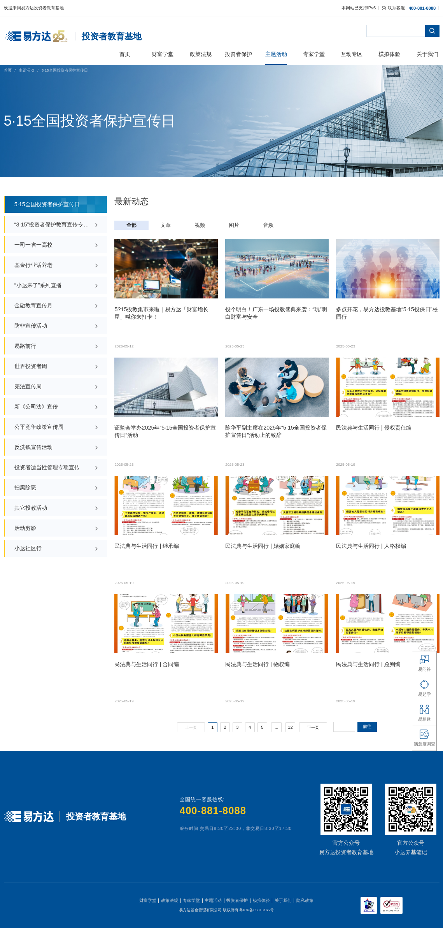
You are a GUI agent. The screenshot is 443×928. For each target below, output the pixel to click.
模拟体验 (261, 900)
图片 (234, 225)
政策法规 (169, 900)
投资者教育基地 (112, 36)
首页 (8, 70)
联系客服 (393, 7)
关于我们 (283, 900)
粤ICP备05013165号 (256, 910)
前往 (367, 726)
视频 (200, 225)
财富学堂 (147, 900)
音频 (268, 225)
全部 (131, 225)
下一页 (313, 727)
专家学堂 (191, 900)
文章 (166, 225)
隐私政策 (304, 900)
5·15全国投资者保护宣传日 (65, 70)
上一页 (191, 727)
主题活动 (26, 70)
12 (290, 727)
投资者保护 (237, 900)
